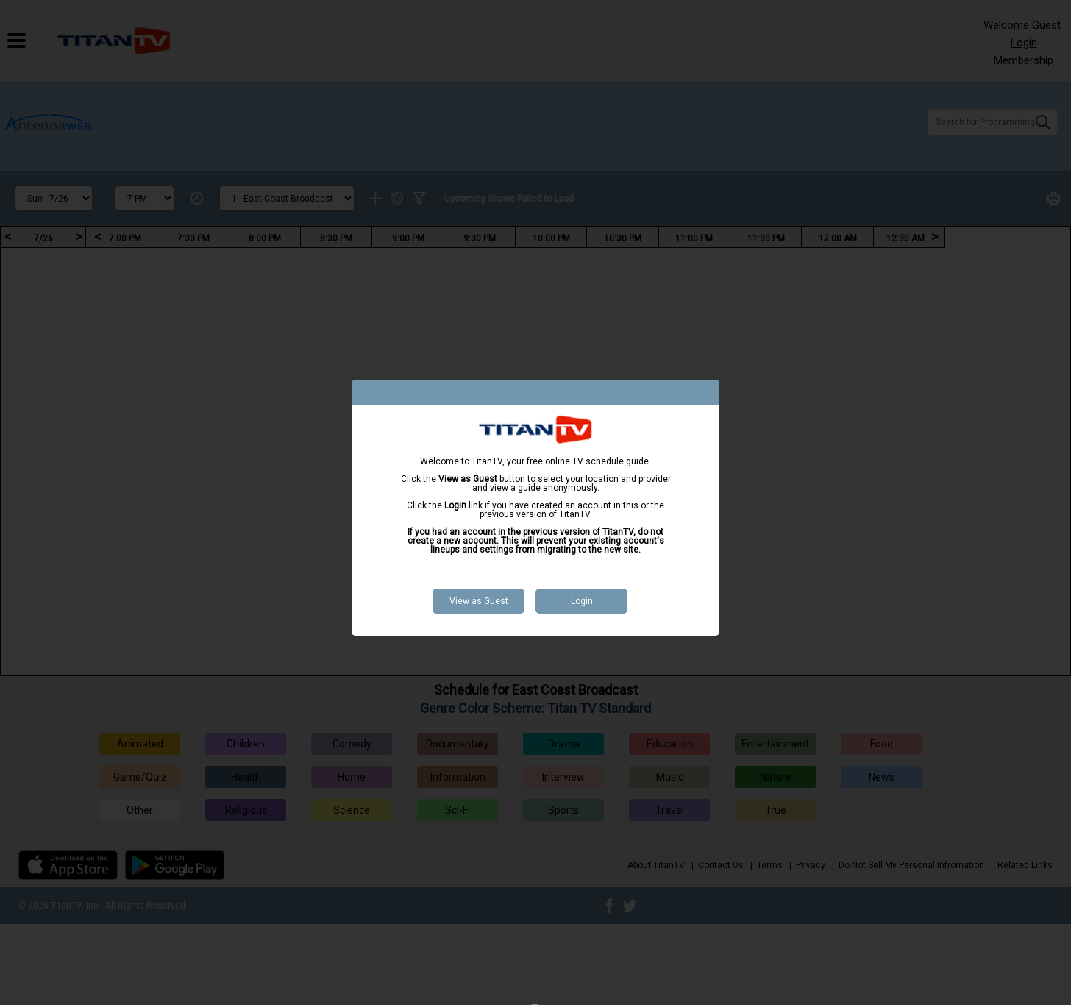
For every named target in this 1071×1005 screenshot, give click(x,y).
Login (582, 601)
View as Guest (478, 601)
